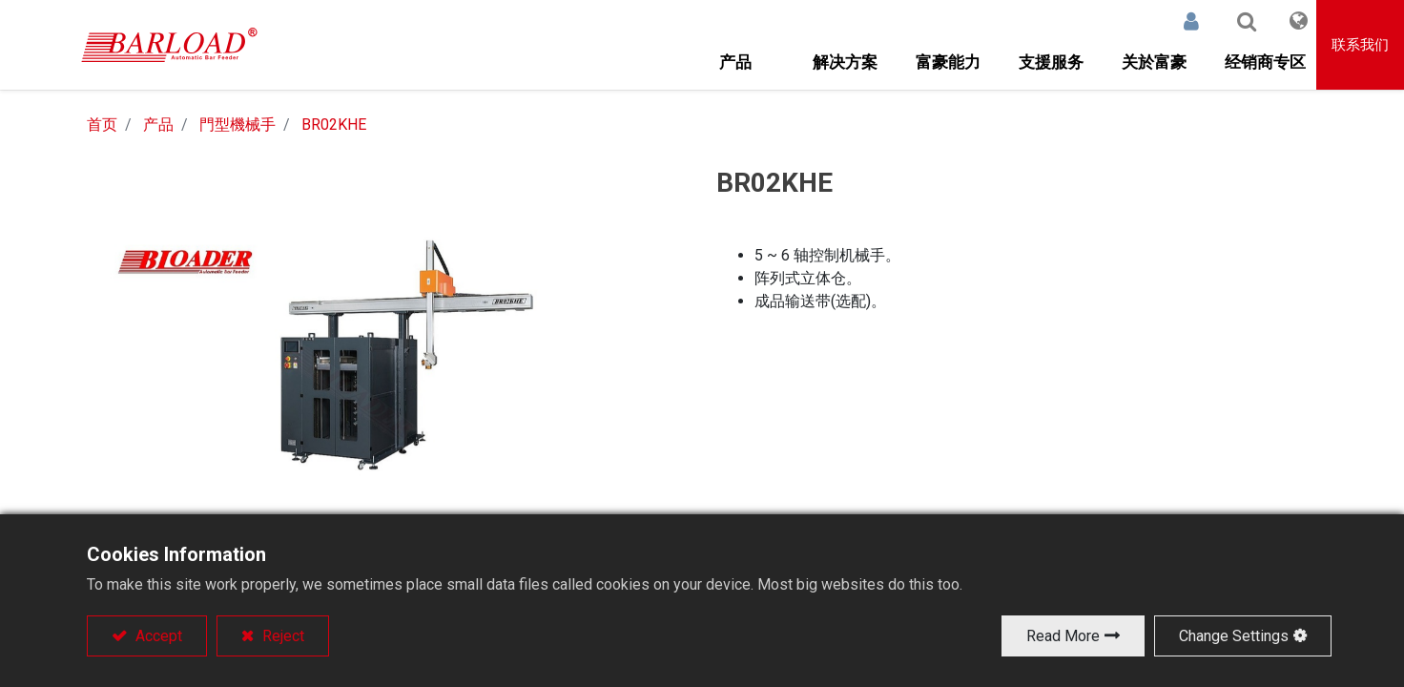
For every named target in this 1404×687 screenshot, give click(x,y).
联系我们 (1360, 44)
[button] (1230, 20)
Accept (157, 636)
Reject (281, 636)
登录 (1175, 20)
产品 (158, 124)
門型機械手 (237, 124)
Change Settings (1234, 636)
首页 (102, 124)
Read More (1063, 636)
